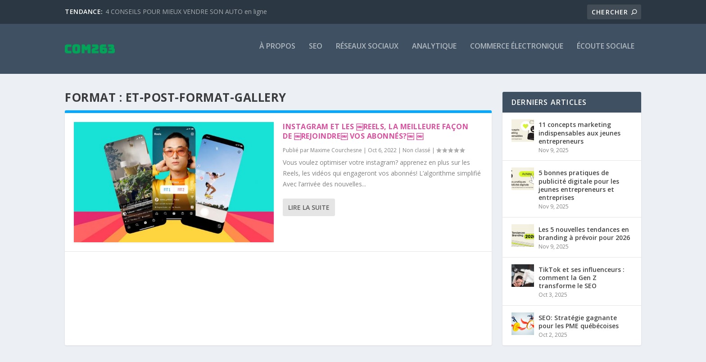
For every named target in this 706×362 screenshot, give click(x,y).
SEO (315, 52)
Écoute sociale (605, 52)
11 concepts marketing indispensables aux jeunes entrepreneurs (579, 138)
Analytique (434, 52)
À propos (277, 52)
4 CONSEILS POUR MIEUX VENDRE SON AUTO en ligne (186, 11)
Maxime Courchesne (336, 156)
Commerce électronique (516, 52)
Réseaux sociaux (367, 52)
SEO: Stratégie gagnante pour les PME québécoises (579, 327)
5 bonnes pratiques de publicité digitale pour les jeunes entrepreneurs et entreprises (579, 191)
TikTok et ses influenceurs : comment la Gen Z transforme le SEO (582, 283)
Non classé (416, 156)
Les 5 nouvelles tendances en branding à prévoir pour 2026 (584, 239)
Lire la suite (309, 212)
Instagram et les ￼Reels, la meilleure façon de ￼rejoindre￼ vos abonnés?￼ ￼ (375, 137)
